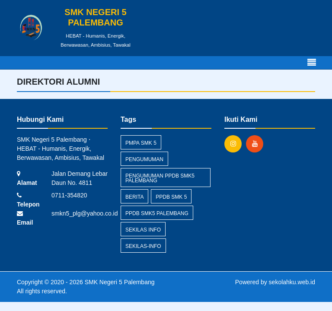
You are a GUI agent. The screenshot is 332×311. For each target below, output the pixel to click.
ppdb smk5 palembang (156, 213)
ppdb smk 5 (171, 197)
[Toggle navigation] (312, 62)
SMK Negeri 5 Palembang (119, 282)
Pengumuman (144, 159)
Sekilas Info (143, 230)
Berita (134, 197)
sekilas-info (143, 246)
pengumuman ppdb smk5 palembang (160, 178)
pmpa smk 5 (140, 143)
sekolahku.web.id (292, 282)
